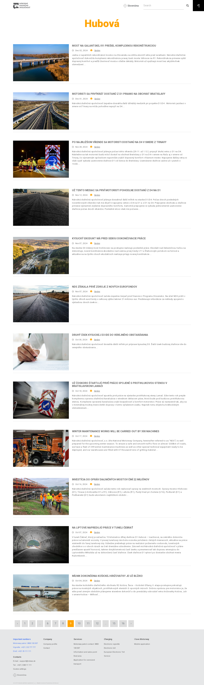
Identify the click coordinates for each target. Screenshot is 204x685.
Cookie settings (19, 669)
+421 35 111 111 (24, 651)
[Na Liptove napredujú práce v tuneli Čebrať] (41, 544)
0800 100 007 (32, 643)
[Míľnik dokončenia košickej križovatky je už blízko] (41, 592)
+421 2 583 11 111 (24, 665)
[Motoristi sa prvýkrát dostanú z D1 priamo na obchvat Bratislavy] (41, 110)
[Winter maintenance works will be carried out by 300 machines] (41, 448)
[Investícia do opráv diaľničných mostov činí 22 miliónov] (41, 496)
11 (88, 623)
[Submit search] (187, 6)
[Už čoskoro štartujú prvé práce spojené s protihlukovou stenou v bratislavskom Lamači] (41, 400)
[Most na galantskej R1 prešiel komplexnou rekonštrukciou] (41, 62)
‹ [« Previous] (17, 623)
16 (123, 623)
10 (79, 623)
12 (97, 623)
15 (114, 623)
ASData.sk (55, 683)
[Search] (163, 6)
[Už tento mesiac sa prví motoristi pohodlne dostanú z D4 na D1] (41, 207)
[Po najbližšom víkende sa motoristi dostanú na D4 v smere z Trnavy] (41, 159)
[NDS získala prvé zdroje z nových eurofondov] (41, 303)
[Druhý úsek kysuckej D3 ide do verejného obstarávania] (41, 351)
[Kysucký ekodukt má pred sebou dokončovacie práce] (41, 255)
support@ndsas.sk (27, 661)
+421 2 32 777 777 (28, 647)
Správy (97, 50)
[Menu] (198, 5)
